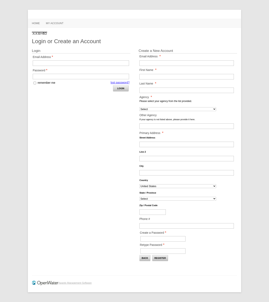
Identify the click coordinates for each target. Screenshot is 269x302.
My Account (54, 23)
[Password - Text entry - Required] (81, 76)
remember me (46, 82)
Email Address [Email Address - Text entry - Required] (44, 57)
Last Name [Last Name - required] (149, 83)
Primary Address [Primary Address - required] (152, 133)
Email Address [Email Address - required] (151, 56)
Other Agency (148, 115)
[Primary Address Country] (177, 186)
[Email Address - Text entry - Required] (81, 63)
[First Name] (186, 76)
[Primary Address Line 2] (186, 158)
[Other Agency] (186, 126)
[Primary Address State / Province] (177, 199)
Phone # (144, 219)
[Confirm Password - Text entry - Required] (162, 251)
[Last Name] (186, 90)
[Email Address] (186, 63)
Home (36, 23)
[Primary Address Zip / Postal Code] (152, 212)
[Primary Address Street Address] (186, 144)
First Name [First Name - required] (149, 70)
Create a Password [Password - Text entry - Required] (154, 232)
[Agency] (177, 109)
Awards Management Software (75, 283)
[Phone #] (186, 226)
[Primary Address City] (186, 173)
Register (160, 258)
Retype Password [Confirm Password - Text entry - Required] (153, 244)
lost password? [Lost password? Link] (120, 82)
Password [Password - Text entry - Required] (41, 70)
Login (120, 88)
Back (145, 258)
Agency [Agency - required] (146, 97)
